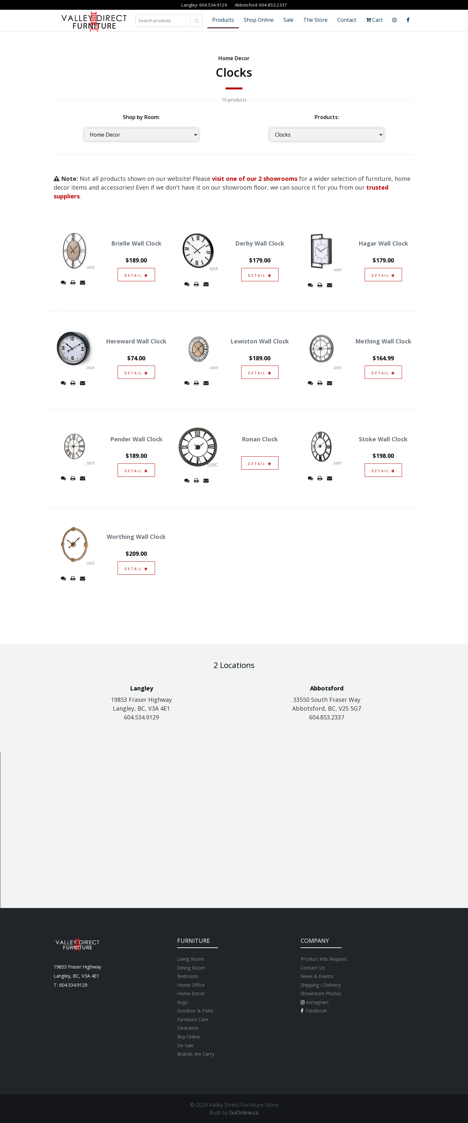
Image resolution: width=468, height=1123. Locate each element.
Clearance (187, 1027)
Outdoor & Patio (195, 1010)
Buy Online (188, 1036)
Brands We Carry (195, 1053)
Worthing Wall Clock (136, 537)
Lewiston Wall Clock (259, 341)
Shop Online (259, 19)
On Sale (185, 1045)
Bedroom (187, 976)
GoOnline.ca (243, 1112)
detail (136, 275)
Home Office (191, 985)
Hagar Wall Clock (383, 243)
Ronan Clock (260, 439)
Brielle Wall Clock (136, 243)
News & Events (317, 976)
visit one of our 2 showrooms (254, 178)
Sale (288, 19)
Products (223, 19)
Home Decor (191, 993)
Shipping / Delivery (321, 985)
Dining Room (191, 967)
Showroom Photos (321, 993)
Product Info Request (324, 959)
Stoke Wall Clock (383, 439)
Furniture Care (192, 1019)
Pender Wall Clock (136, 439)
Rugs (182, 1002)
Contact (346, 19)
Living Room (190, 959)
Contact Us (313, 967)
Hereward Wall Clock (136, 341)
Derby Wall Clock (259, 243)
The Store (315, 19)
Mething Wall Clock (383, 341)
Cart (374, 19)
